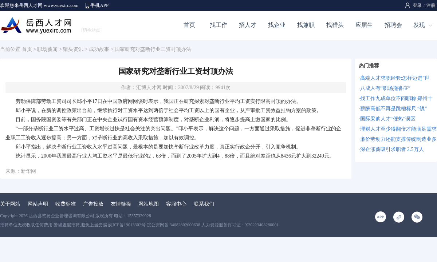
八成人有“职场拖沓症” (385, 88)
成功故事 (99, 49)
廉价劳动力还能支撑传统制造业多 (398, 139)
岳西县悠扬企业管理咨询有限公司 (61, 215)
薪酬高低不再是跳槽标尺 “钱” (393, 108)
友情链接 (121, 204)
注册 (430, 5)
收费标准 (65, 204)
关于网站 (10, 204)
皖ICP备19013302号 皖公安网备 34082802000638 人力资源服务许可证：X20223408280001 (193, 224)
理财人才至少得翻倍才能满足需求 (398, 129)
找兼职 (306, 25)
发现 (419, 25)
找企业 (277, 25)
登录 (417, 5)
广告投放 (93, 204)
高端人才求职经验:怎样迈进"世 (395, 78)
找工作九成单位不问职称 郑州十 (396, 98)
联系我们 (204, 204)
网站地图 (148, 204)
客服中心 (176, 204)
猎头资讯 (73, 49)
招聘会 (393, 25)
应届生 (364, 25)
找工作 (218, 25)
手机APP (99, 5)
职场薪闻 (47, 49)
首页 (189, 25)
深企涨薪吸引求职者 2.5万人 (392, 149)
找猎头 (335, 25)
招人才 (247, 25)
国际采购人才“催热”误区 (388, 119)
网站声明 (38, 204)
